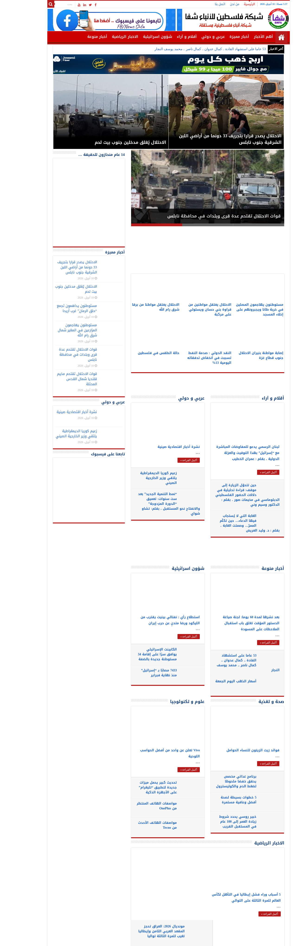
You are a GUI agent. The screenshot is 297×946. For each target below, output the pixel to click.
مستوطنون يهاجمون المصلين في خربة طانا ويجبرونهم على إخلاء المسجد (239, 310)
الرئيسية (229, 4)
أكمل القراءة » (168, 460)
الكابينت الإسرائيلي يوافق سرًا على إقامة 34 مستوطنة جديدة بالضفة (137, 654)
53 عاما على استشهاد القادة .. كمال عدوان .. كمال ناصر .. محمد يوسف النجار (190, 49)
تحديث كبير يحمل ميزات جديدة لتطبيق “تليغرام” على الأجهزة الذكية (138, 787)
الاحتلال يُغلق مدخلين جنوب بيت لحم (56, 289)
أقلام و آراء (167, 36)
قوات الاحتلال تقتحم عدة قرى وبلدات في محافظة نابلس (204, 216)
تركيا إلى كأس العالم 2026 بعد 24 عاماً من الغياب (138, 885)
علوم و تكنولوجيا (167, 702)
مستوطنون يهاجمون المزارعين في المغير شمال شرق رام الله (57, 330)
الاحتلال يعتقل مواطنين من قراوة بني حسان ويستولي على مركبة (189, 310)
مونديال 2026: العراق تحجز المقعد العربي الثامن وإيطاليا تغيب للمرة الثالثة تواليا (150, 861)
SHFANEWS (49, 938)
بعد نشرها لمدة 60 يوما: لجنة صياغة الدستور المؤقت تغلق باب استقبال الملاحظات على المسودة (231, 623)
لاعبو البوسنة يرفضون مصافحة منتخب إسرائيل (140, 908)
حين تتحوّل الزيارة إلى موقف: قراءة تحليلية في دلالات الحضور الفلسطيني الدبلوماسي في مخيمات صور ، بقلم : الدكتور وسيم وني (228, 495)
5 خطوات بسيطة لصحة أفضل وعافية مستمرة (218, 799)
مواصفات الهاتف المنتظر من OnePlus (136, 805)
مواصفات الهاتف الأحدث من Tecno (137, 825)
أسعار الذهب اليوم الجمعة (221, 683)
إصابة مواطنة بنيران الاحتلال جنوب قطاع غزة (241, 355)
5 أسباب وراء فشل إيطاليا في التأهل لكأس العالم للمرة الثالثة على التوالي (226, 897)
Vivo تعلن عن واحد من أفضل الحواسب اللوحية (150, 753)
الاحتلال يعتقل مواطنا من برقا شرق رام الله (135, 307)
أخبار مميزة (219, 36)
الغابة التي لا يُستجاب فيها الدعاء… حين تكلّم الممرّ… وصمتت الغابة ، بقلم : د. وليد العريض (229, 523)
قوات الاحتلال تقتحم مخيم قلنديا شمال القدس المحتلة (57, 379)
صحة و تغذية (251, 702)
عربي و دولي (193, 36)
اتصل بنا (200, 4)
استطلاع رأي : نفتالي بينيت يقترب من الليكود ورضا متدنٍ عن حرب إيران (150, 620)
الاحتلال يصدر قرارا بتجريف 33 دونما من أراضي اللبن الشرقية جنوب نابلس (57, 267)
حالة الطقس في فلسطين (138, 353)
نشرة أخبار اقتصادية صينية (159, 447)
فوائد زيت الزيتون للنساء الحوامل (233, 750)
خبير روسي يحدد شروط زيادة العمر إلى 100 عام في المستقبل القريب (217, 822)
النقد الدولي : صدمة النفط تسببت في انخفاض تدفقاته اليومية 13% (189, 358)
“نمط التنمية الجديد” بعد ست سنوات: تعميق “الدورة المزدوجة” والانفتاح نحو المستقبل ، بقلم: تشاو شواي (149, 504)
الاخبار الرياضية (105, 36)
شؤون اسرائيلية (137, 36)
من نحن (214, 4)
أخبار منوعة (77, 36)
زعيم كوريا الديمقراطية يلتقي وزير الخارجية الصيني (138, 478)
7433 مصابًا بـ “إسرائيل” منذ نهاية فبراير (139, 672)
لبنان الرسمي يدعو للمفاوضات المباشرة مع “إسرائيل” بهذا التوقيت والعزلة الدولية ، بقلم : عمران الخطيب (227, 453)
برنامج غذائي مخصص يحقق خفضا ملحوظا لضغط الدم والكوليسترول (216, 781)
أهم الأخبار (243, 36)
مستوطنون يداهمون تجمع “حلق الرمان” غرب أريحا (57, 308)
